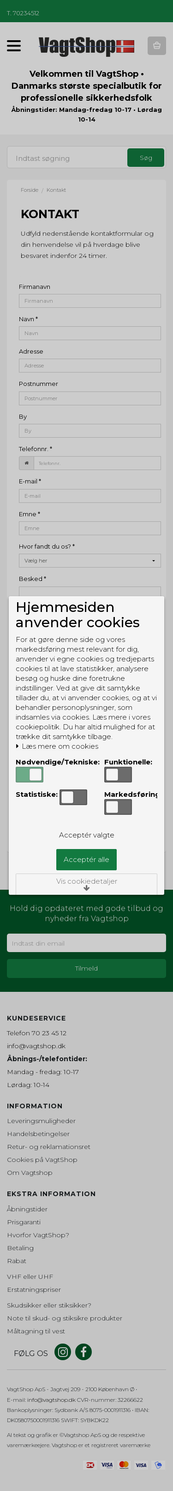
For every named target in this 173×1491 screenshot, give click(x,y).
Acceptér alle (86, 859)
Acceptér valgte (86, 835)
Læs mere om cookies (57, 746)
